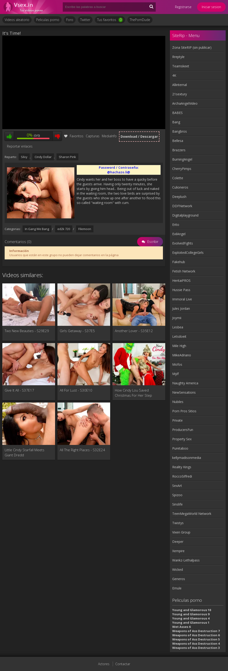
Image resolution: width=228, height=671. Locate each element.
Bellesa (177, 140)
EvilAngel (178, 234)
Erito (175, 224)
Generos (178, 579)
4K (174, 75)
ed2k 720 (63, 229)
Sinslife (177, 504)
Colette (177, 178)
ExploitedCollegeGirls (188, 252)
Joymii (176, 318)
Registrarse (183, 7)
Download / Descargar (139, 136)
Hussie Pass (181, 290)
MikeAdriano (181, 355)
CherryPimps (181, 168)
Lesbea (177, 327)
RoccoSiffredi (182, 476)
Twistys (178, 523)
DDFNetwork (182, 206)
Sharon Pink (67, 157)
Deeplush (179, 196)
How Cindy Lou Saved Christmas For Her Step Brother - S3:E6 (133, 393)
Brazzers (178, 150)
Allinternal (179, 85)
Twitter (85, 19)
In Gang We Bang (37, 229)
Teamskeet (180, 66)
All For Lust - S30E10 (76, 390)
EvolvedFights (182, 243)
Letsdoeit (179, 336)
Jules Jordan (181, 308)
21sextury (179, 94)
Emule (177, 588)
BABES (177, 112)
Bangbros (179, 131)
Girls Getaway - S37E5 (77, 330)
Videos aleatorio (17, 19)
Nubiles (177, 401)
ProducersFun (182, 429)
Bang (176, 122)
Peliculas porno (47, 19)
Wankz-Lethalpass (186, 560)
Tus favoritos (110, 19)
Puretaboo (180, 448)
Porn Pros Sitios (184, 411)
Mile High (179, 346)
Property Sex (182, 439)
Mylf (175, 374)
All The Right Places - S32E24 (82, 449)
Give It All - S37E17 (19, 390)
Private (177, 420)
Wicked (177, 569)
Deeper (177, 541)
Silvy (24, 157)
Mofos (177, 364)
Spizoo (177, 495)
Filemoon (84, 229)
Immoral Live (182, 299)
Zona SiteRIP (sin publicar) (191, 47)
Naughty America (185, 383)
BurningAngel (182, 159)
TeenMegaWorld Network (191, 513)
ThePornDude (140, 19)
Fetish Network (183, 271)
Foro (69, 19)
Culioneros (180, 187)
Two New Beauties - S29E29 (27, 330)
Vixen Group (181, 532)
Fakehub (178, 262)
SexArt (177, 485)
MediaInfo (109, 136)
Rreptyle (178, 57)
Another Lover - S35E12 (134, 330)
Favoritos (73, 136)
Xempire (178, 551)
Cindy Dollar (43, 157)
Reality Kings (181, 467)
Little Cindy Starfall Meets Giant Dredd (24, 452)
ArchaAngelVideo (185, 103)
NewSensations (184, 392)
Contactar (122, 664)
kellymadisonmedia (186, 457)
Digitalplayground (185, 215)
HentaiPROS (181, 280)
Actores (103, 664)
